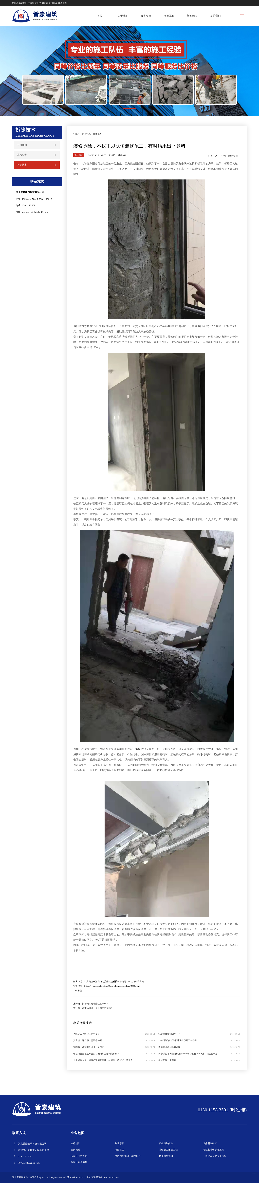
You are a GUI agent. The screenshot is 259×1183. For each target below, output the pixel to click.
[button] (129, 108)
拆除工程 (169, 15)
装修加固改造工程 (168, 1149)
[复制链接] (233, 156)
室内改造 (75, 1149)
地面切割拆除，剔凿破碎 (128, 1156)
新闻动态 (192, 15)
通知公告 (22, 155)
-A (208, 156)
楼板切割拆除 (166, 1143)
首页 (100, 15)
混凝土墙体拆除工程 (213, 1149)
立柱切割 (75, 1143)
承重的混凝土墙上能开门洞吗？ (97, 1008)
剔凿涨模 (119, 1143)
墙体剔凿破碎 (210, 1143)
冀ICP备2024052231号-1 (79, 1177)
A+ (215, 155)
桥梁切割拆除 (166, 1156)
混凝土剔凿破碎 (79, 1162)
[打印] (223, 156)
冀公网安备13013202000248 (105, 1177)
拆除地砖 (202, 754)
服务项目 (146, 15)
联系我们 (215, 15)
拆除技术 (22, 164)
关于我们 (122, 15)
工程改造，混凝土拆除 (214, 1156)
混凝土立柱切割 (79, 1156)
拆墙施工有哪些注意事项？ (95, 1003)
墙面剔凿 (119, 1149)
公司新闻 (22, 145)
